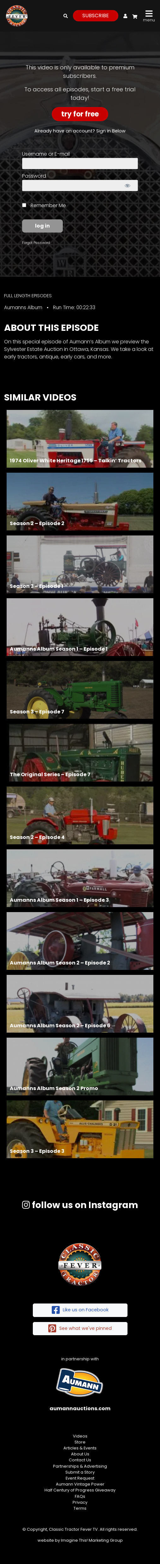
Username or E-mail (46, 154)
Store (80, 1442)
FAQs (80, 1496)
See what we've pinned (80, 1328)
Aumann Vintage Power (80, 1484)
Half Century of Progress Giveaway (80, 1490)
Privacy (80, 1502)
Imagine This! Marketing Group (92, 1540)
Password (34, 176)
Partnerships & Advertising (80, 1466)
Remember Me (44, 205)
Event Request (80, 1478)
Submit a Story (80, 1472)
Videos (80, 1436)
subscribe (95, 15)
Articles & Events (80, 1448)
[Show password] (127, 185)
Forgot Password (36, 242)
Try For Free (80, 114)
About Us (80, 1454)
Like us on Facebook (80, 1310)
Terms (80, 1508)
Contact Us (80, 1460)
